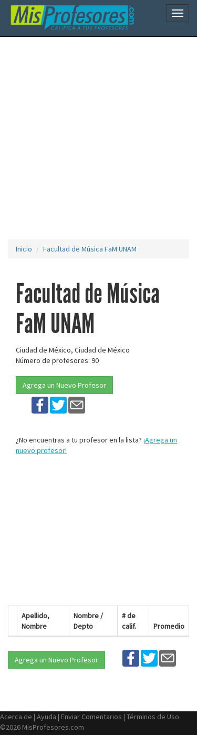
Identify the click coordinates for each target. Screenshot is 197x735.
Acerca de (16, 716)
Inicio (24, 249)
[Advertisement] (98, 138)
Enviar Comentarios (91, 716)
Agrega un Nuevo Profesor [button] (64, 385)
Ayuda (46, 716)
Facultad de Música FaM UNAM (90, 249)
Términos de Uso (153, 716)
